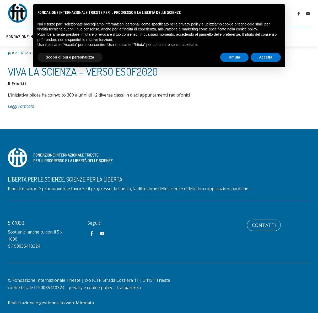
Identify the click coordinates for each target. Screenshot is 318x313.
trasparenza (129, 287)
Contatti (264, 225)
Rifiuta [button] (234, 57)
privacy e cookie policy (90, 287)
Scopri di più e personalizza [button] (70, 57)
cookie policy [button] (246, 29)
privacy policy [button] (190, 24)
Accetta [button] (265, 57)
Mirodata (85, 303)
